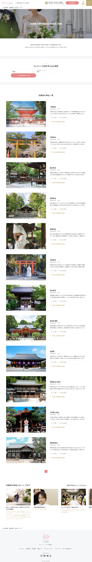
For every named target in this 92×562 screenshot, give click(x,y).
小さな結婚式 (5, 7)
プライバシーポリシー (48, 544)
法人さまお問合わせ (67, 544)
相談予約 (72, 3)
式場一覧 (17, 7)
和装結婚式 (11, 7)
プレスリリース (58, 544)
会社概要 (28, 544)
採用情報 (34, 544)
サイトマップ (21, 544)
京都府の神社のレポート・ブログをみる (76, 481)
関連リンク (39, 544)
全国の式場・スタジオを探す (22, 3)
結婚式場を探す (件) (71, 71)
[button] (23, 121)
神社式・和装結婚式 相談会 (58, 117)
